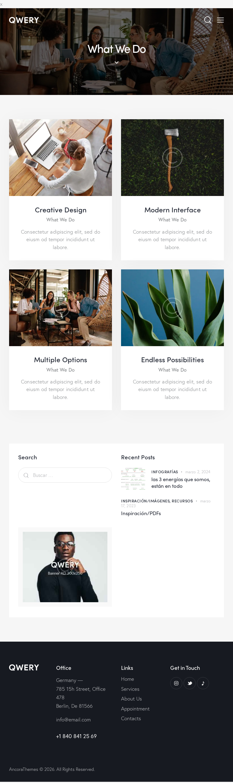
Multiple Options (60, 360)
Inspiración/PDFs (141, 514)
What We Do (60, 220)
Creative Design (61, 209)
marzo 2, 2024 (197, 473)
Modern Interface (172, 209)
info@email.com (73, 720)
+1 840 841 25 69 (76, 737)
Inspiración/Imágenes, (146, 502)
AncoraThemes (23, 771)
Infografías (164, 473)
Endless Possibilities (172, 360)
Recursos (182, 502)
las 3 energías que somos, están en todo (180, 483)
